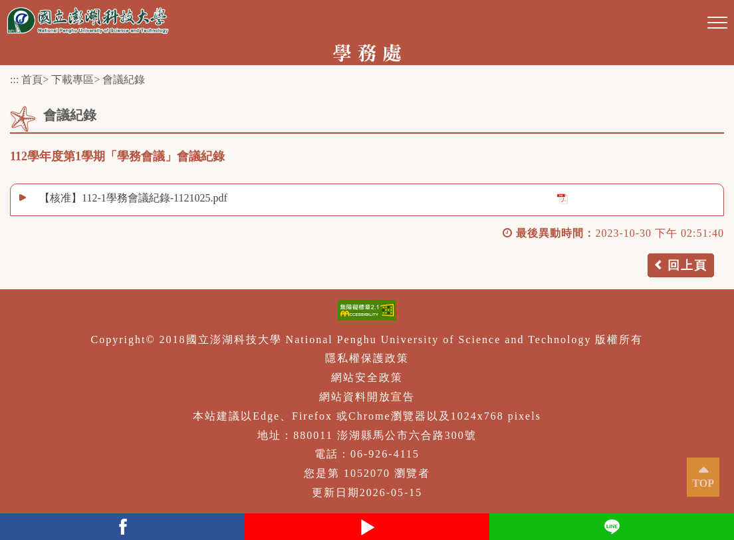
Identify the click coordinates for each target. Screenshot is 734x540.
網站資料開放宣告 (367, 396)
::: (14, 79)
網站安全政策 (367, 377)
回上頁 (687, 265)
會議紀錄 (123, 79)
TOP (703, 483)
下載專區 (72, 79)
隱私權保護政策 (367, 358)
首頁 (32, 79)
